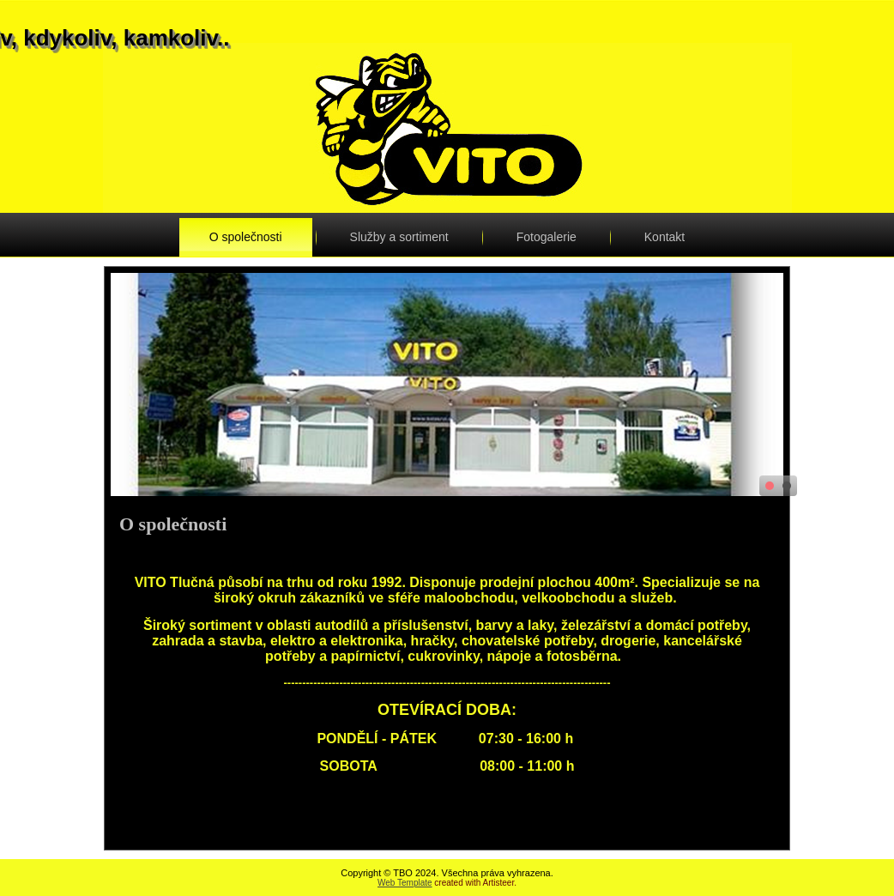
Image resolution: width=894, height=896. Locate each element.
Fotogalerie (546, 237)
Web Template (405, 882)
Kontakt (664, 237)
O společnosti (245, 237)
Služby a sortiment (399, 237)
